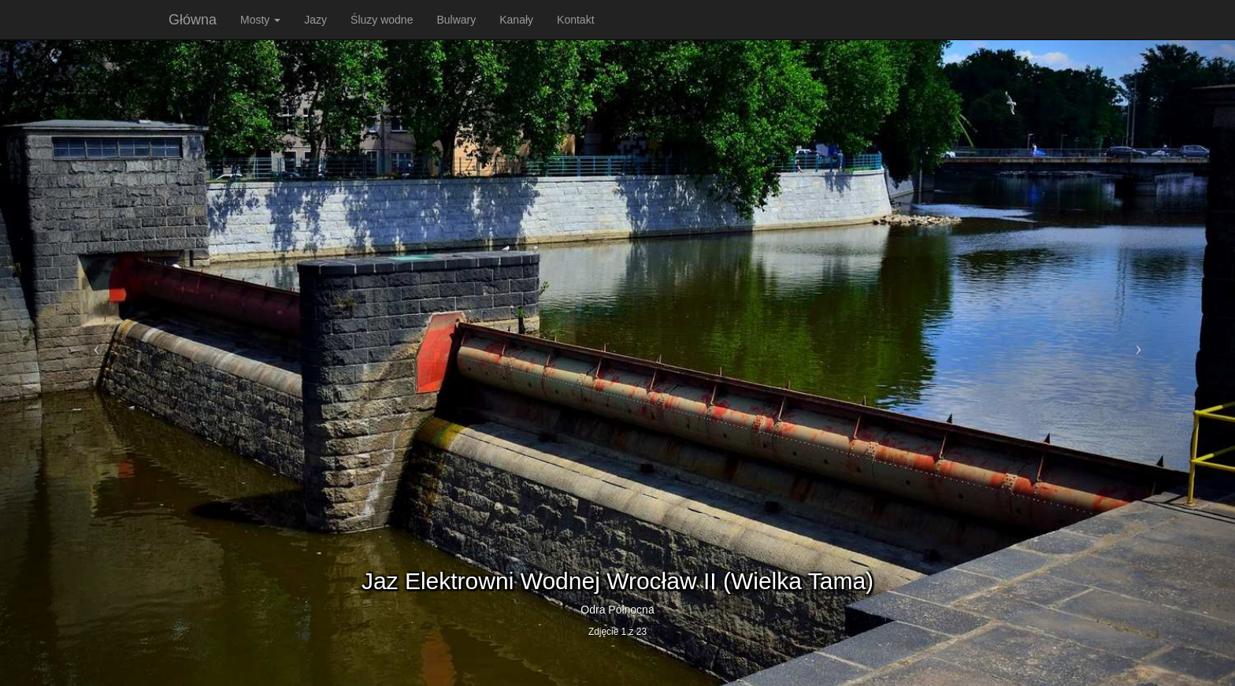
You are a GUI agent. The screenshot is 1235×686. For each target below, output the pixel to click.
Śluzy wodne (381, 19)
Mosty (260, 19)
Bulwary (456, 19)
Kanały (516, 19)
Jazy (315, 19)
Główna (193, 20)
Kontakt (575, 19)
